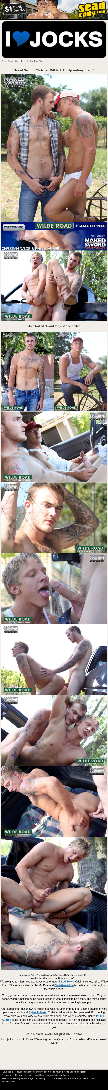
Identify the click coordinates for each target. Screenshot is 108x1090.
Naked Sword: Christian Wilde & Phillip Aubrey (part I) (54, 70)
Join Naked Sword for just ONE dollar (54, 1034)
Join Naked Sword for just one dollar (54, 326)
